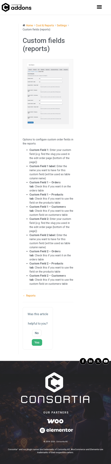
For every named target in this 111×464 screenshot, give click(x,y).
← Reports (29, 295)
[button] (99, 7)
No (37, 333)
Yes (37, 342)
